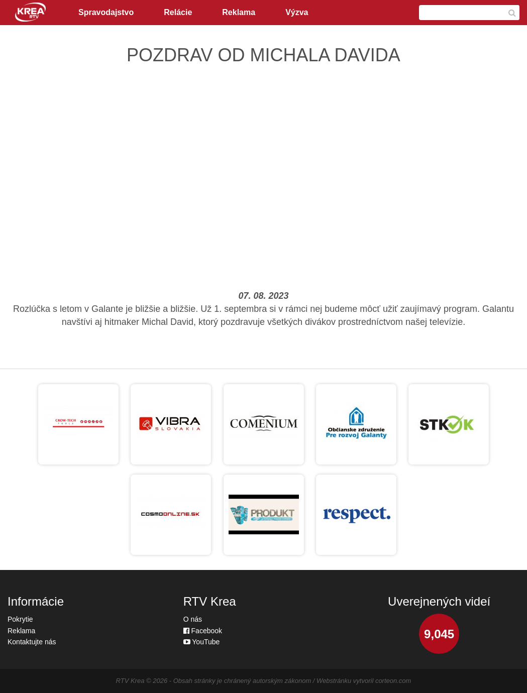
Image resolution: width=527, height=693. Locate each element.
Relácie (178, 12)
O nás (192, 619)
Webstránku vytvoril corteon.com (364, 680)
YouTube (201, 642)
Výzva (296, 12)
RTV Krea (130, 680)
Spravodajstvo (106, 12)
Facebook (202, 631)
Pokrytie (20, 619)
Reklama (238, 12)
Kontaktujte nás (32, 642)
